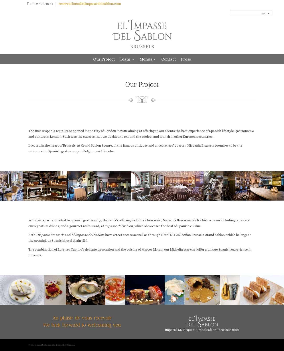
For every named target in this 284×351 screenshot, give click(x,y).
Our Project (104, 59)
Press (186, 59)
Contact (168, 59)
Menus (146, 59)
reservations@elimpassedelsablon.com (90, 4)
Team (125, 59)
